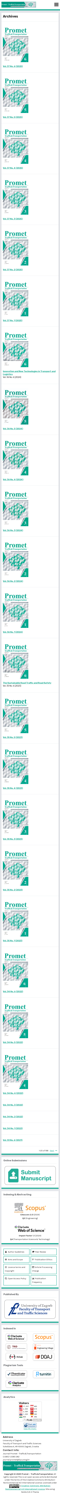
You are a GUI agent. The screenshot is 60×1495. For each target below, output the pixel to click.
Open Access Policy (15, 1278)
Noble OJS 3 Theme (30, 1492)
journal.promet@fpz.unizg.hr (16, 1460)
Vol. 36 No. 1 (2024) (13, 632)
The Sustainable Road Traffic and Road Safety (27, 683)
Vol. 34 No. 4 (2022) (13, 1093)
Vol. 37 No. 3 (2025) (13, 219)
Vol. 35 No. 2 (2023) (13, 890)
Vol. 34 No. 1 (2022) (13, 1128)
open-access (33, 1477)
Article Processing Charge (42, 1268)
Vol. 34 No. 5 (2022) (13, 1042)
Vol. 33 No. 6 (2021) (12, 1140)
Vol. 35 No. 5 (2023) (13, 737)
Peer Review (39, 1252)
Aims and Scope (14, 1259)
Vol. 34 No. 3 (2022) (13, 1105)
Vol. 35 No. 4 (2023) (13, 788)
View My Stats (30, 1429)
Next (52, 1150)
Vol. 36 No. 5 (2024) (13, 429)
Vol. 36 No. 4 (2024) (13, 479)
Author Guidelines (14, 1252)
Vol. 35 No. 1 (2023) (12, 941)
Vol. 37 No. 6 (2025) (13, 66)
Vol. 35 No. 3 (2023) (13, 839)
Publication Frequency (39, 1280)
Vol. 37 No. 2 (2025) (13, 270)
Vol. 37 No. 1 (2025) (12, 320)
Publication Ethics (42, 1259)
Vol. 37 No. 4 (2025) (13, 168)
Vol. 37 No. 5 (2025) (13, 117)
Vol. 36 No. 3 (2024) (13, 530)
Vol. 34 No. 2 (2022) (13, 1117)
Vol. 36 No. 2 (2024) (13, 581)
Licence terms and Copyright (15, 1268)
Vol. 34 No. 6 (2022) (13, 991)
